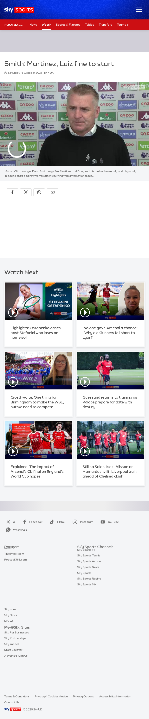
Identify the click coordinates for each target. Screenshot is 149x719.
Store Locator (13, 674)
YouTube (109, 521)
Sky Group (11, 650)
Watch (46, 24)
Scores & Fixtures (68, 24)
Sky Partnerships (15, 662)
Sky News (10, 639)
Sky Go (9, 645)
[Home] (19, 10)
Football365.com (15, 570)
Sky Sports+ (85, 605)
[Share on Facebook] (12, 192)
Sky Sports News (88, 599)
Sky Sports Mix (86, 616)
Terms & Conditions (16, 696)
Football (13, 24)
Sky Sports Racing (89, 610)
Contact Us (11, 702)
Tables (89, 24)
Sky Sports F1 (86, 582)
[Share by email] (52, 192)
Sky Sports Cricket (89, 570)
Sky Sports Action (89, 593)
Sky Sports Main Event (91, 553)
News (33, 24)
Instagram (82, 521)
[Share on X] (26, 192)
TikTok (56, 521)
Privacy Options (83, 696)
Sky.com (10, 633)
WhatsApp (15, 529)
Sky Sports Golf (87, 576)
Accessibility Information (115, 696)
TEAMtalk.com (14, 564)
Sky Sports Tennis (88, 587)
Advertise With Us (16, 679)
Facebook (31, 521)
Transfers (105, 24)
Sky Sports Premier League (94, 558)
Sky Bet (9, 553)
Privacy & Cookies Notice (51, 696)
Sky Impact (11, 668)
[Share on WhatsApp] (39, 192)
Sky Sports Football (90, 564)
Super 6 (9, 558)
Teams (123, 24)
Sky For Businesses (16, 656)
